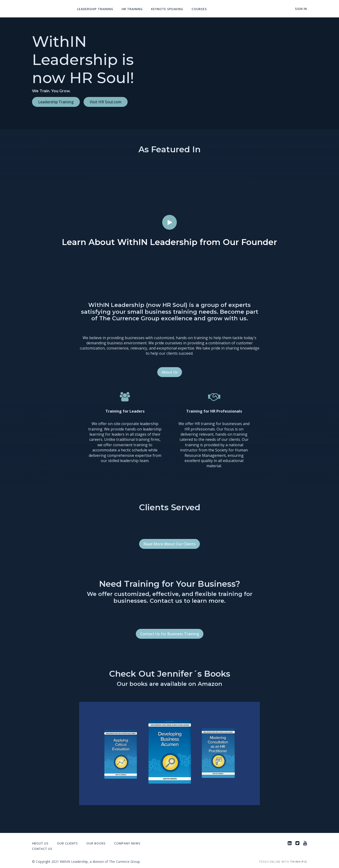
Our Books (96, 843)
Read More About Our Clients (169, 544)
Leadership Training (95, 9)
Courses (199, 9)
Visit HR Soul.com (105, 101)
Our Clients (67, 843)
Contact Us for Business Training (169, 633)
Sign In (301, 9)
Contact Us (42, 849)
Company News (127, 843)
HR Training (132, 9)
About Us (169, 372)
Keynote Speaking (167, 9)
